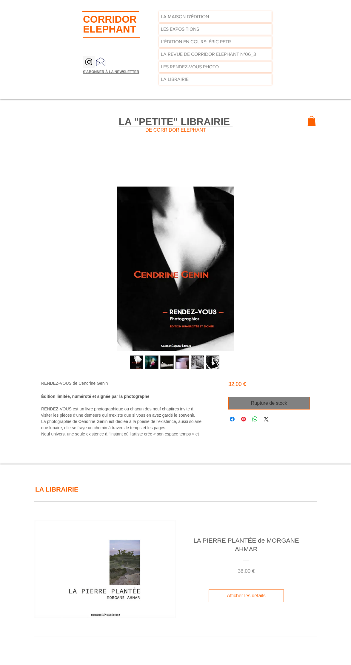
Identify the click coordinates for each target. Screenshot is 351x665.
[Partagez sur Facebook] (232, 419)
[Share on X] (266, 419)
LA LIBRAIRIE (175, 79)
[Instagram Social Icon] (89, 62)
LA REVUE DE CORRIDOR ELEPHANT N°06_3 (208, 54)
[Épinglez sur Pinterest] (243, 419)
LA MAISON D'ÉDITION (185, 16)
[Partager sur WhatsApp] (254, 419)
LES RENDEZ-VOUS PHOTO (190, 66)
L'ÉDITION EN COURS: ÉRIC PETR (196, 41)
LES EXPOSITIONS (180, 29)
